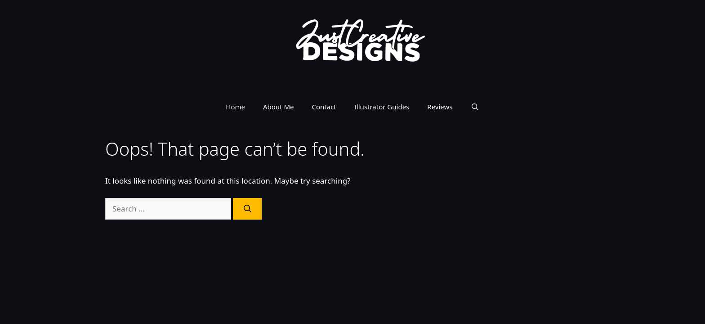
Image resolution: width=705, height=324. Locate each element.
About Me (278, 106)
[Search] (247, 209)
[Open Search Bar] (474, 106)
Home (235, 106)
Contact (324, 106)
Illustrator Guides (382, 106)
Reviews (439, 106)
